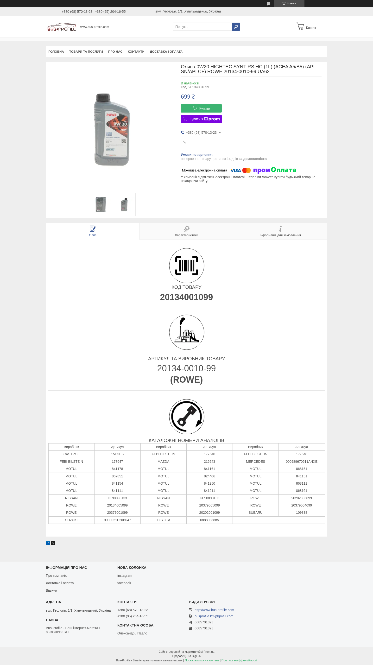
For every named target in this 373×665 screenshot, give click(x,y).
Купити (204, 108)
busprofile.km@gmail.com (214, 616)
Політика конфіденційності (239, 660)
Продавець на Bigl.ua (186, 656)
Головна (56, 51)
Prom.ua (208, 651)
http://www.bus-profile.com (214, 610)
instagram (124, 575)
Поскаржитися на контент (202, 660)
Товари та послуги (86, 51)
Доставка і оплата (166, 51)
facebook (124, 583)
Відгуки (51, 590)
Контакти (136, 51)
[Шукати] (236, 27)
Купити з (205, 119)
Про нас (115, 51)
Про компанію (57, 575)
